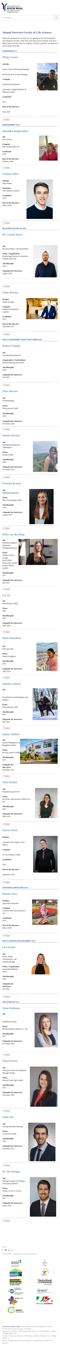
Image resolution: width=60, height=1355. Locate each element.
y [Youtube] (6, 1250)
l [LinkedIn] (9, 1250)
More (7, 120)
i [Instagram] (12, 1250)
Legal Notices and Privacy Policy (24, 1254)
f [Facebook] (2, 1250)
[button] (26, 17)
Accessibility (7, 1254)
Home (4, 1247)
